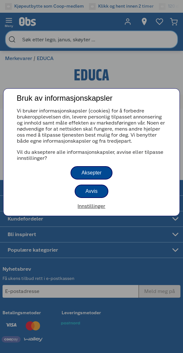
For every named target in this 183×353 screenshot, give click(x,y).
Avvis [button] (91, 191)
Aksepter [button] (91, 172)
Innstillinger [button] (91, 206)
